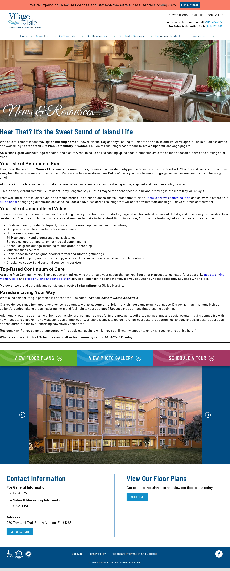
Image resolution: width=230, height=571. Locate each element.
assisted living (214, 275)
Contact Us (215, 15)
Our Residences (98, 36)
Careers (198, 15)
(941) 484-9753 (214, 22)
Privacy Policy (97, 557)
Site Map (76, 557)
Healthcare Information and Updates (135, 557)
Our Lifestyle (68, 36)
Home (24, 36)
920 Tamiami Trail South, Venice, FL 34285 (39, 526)
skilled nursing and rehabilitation (48, 279)
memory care (9, 279)
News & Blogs (178, 15)
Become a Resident (169, 36)
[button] (22, 418)
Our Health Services (133, 36)
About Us (43, 36)
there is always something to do (169, 198)
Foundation (201, 36)
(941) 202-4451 (214, 26)
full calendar (8, 202)
